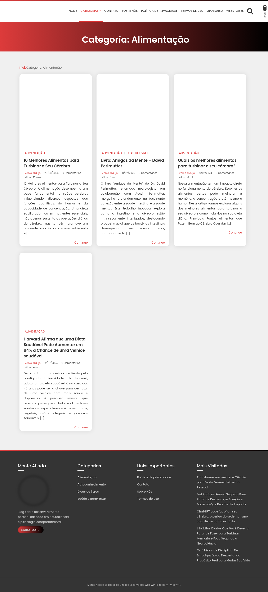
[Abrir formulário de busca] (250, 10)
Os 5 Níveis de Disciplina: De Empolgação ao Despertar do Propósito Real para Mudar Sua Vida (223, 555)
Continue (81, 242)
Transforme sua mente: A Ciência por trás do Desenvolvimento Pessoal (221, 482)
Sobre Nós (144, 491)
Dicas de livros (137, 153)
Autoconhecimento (91, 484)
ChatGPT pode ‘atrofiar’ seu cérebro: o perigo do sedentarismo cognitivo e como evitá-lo (222, 516)
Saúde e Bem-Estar (91, 499)
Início (23, 67)
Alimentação (35, 153)
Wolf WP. (175, 585)
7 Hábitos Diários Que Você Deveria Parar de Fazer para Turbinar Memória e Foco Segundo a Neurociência (223, 535)
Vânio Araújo (33, 173)
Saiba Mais (30, 530)
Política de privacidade (154, 477)
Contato (143, 484)
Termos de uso (148, 499)
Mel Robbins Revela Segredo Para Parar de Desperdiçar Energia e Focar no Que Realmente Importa (221, 499)
